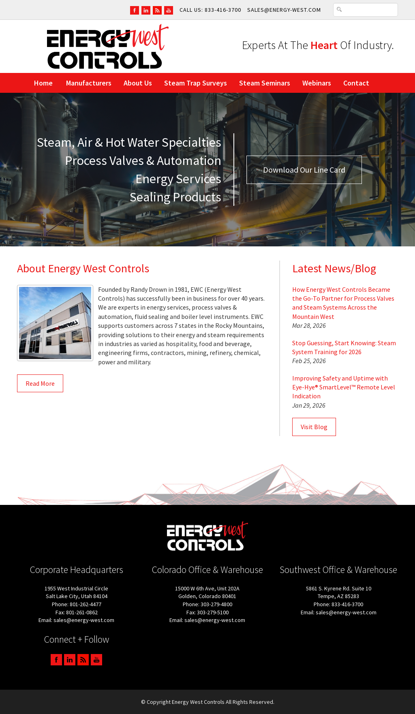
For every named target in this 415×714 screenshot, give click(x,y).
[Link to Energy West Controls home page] (108, 45)
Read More (40, 383)
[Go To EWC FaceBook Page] (134, 9)
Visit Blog (314, 427)
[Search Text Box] (365, 10)
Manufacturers (88, 83)
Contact (356, 83)
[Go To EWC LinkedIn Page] (146, 9)
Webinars (316, 83)
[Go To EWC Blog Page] (157, 9)
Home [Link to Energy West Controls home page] (43, 83)
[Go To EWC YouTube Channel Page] (168, 9)
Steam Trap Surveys (195, 83)
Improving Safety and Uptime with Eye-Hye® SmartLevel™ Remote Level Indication (343, 387)
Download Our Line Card (304, 170)
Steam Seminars (264, 83)
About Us (138, 83)
